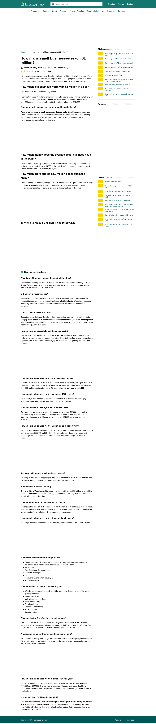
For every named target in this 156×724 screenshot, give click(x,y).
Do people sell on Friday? (113, 182)
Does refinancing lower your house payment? (117, 89)
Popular (121, 4)
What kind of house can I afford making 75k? (118, 220)
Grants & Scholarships (95, 11)
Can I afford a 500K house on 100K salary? (120, 215)
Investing (121, 11)
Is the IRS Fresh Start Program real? (117, 71)
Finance (63, 11)
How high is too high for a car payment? (118, 200)
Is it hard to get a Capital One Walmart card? (118, 196)
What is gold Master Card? (114, 75)
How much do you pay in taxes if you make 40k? (119, 95)
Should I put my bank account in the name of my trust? (119, 210)
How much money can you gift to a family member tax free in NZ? (119, 80)
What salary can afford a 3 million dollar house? (118, 225)
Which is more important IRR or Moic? (118, 191)
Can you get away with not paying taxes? (119, 67)
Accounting (35, 11)
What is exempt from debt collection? (117, 85)
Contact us (131, 4)
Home (23, 52)
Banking (46, 11)
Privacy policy (130, 720)
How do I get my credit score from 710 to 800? (119, 187)
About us (118, 720)
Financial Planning (76, 11)
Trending (111, 4)
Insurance (111, 11)
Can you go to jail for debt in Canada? (118, 59)
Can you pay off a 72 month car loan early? (119, 63)
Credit (54, 11)
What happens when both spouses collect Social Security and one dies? (119, 205)
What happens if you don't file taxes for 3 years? (119, 54)
